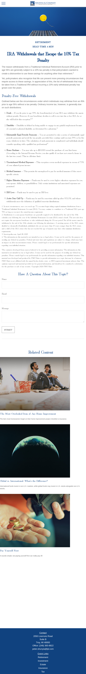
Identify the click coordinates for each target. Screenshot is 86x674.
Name (4, 278)
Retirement (43, 657)
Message (5, 308)
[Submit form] (8, 329)
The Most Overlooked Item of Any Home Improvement (28, 413)
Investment (43, 661)
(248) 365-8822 (46, 645)
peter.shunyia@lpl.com (43, 649)
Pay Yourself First (9, 550)
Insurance (43, 668)
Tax (43, 672)
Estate (43, 664)
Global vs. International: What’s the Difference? (24, 480)
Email (4, 293)
